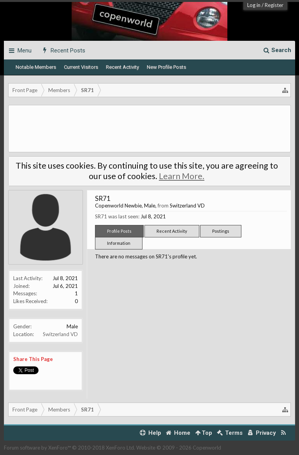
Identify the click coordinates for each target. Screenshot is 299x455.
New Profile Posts (166, 67)
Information (118, 243)
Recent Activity (122, 67)
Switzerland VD (60, 334)
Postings (220, 231)
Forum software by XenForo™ (69, 448)
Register (274, 5)
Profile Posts (119, 231)
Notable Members (36, 67)
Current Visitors (81, 67)
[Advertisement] (149, 128)
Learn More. (181, 176)
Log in (253, 5)
